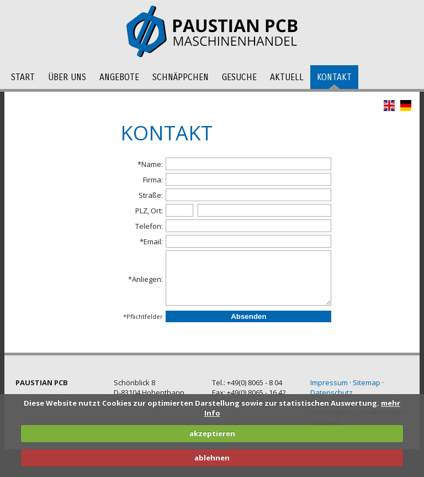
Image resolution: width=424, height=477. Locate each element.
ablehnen (212, 458)
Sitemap (366, 382)
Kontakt (334, 77)
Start (23, 77)
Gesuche (239, 77)
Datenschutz (331, 392)
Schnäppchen (180, 77)
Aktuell (287, 77)
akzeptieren (212, 433)
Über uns (67, 77)
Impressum (329, 382)
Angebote (119, 77)
